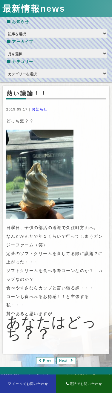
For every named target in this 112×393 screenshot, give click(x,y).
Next (63, 360)
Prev (47, 360)
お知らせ (40, 109)
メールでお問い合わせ (28, 384)
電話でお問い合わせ (84, 384)
